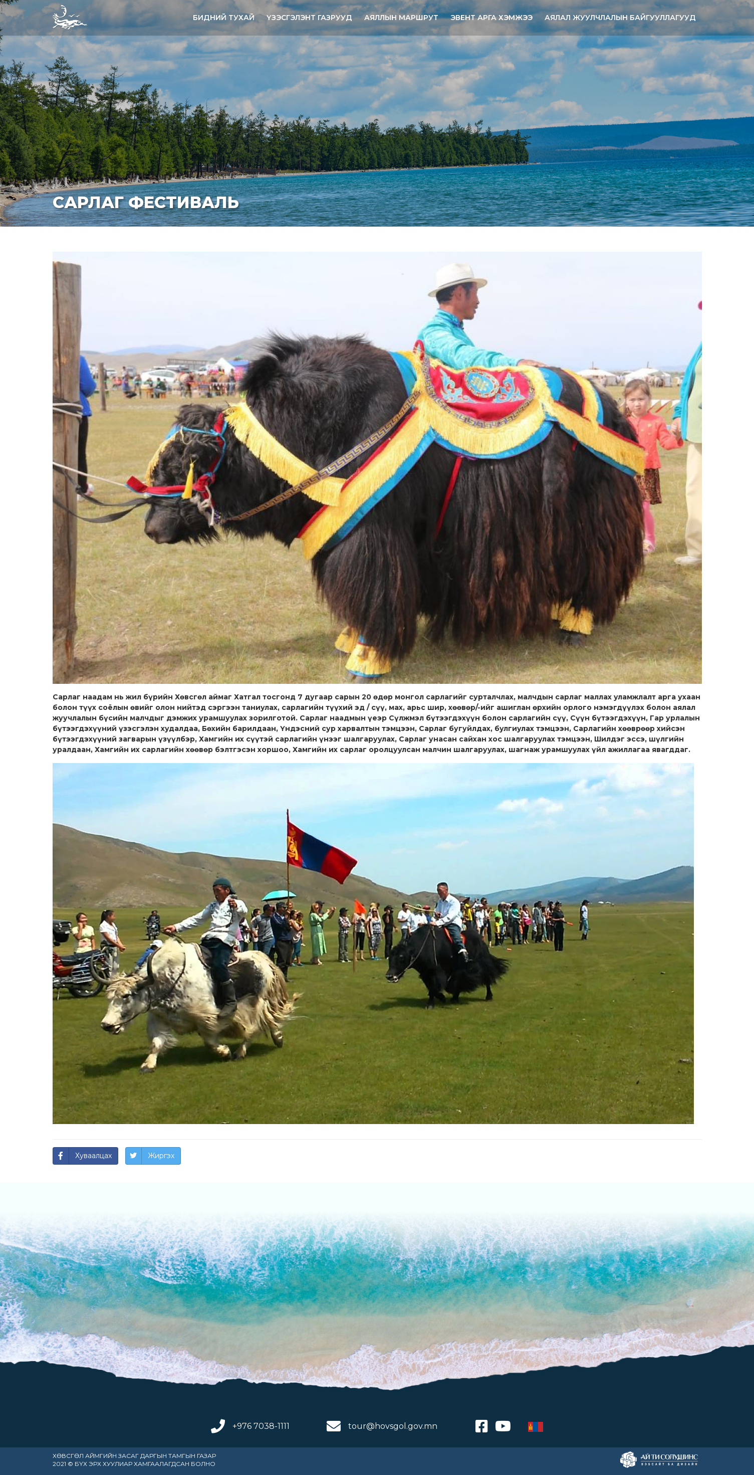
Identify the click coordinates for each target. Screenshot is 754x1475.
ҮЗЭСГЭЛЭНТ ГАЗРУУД (309, 17)
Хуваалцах (93, 1155)
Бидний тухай (224, 17)
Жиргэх (161, 1155)
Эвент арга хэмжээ (491, 17)
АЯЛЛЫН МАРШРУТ (401, 17)
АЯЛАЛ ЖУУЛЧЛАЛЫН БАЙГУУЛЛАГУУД (620, 17)
